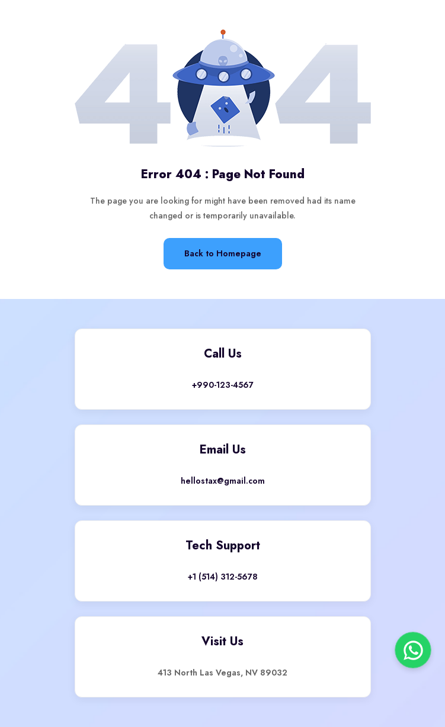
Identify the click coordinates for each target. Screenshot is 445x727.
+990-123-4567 (223, 385)
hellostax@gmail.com (223, 481)
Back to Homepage (222, 253)
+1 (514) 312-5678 (223, 577)
